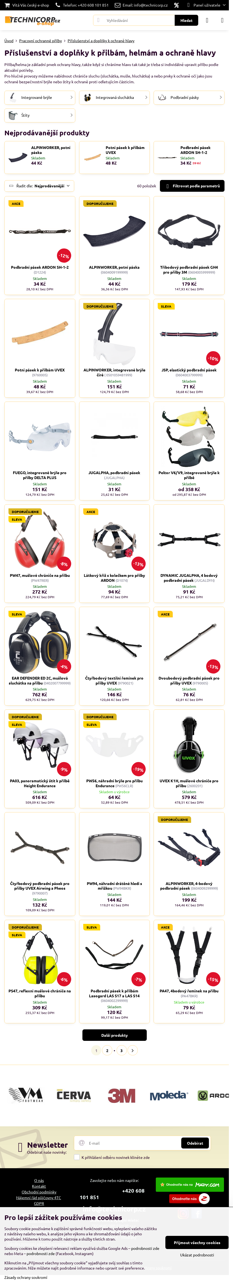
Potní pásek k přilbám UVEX (125, 150)
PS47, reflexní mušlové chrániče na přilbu (39, 993)
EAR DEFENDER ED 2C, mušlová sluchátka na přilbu (38, 680)
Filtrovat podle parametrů (192, 186)
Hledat (186, 20)
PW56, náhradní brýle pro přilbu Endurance (114, 783)
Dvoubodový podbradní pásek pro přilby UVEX (189, 680)
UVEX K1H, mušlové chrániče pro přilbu (189, 783)
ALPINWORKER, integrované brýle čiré (114, 372)
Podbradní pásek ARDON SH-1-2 (195, 150)
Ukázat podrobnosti (197, 1254)
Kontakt (39, 1186)
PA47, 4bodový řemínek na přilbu (189, 990)
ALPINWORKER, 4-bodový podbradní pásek (186, 886)
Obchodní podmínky (39, 1191)
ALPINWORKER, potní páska (50, 150)
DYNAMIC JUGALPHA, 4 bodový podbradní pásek (189, 578)
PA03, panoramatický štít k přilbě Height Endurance (40, 783)
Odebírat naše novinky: (47, 1152)
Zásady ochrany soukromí (25, 1277)
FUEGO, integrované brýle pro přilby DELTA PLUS (40, 475)
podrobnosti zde (145, 1248)
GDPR (39, 1203)
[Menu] (222, 20)
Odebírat (195, 1143)
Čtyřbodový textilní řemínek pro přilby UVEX (114, 680)
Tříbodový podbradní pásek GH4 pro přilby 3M (189, 269)
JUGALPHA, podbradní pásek (114, 472)
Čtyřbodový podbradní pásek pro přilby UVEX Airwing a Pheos (40, 886)
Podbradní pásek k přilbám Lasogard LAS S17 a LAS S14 (114, 993)
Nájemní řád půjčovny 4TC (38, 1197)
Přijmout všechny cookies (197, 1242)
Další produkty (114, 1035)
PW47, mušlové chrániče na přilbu (40, 575)
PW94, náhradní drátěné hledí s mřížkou (114, 886)
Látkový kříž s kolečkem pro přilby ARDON (114, 578)
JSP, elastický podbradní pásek (189, 369)
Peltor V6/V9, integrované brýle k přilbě (189, 475)
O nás (39, 1180)
